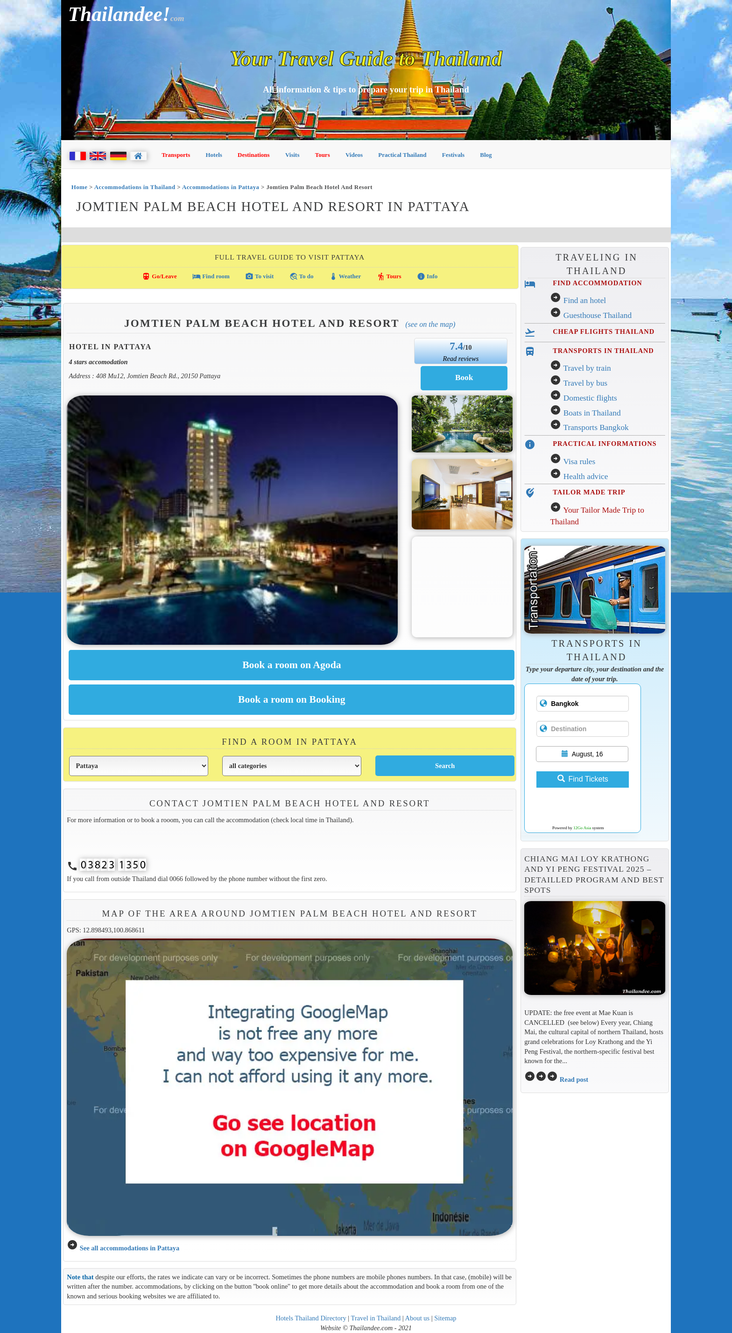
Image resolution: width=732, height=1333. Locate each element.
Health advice (585, 476)
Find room (211, 276)
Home (79, 186)
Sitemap (445, 1318)
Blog (486, 154)
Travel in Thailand (376, 1318)
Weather (345, 276)
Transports (176, 154)
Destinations (254, 154)
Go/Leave (159, 276)
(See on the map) (430, 324)
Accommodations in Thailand (135, 186)
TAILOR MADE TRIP (589, 492)
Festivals (453, 154)
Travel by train (587, 368)
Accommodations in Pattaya (221, 186)
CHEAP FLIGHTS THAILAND (604, 331)
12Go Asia (582, 827)
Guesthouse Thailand (597, 315)
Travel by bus (585, 383)
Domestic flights (590, 398)
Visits (292, 154)
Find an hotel (584, 300)
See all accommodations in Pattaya (129, 1248)
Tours (322, 154)
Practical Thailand (402, 154)
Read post (574, 1079)
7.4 (456, 346)
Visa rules (579, 461)
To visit (259, 276)
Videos (354, 154)
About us (417, 1318)
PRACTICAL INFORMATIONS (604, 443)
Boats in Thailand (592, 413)
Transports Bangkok (595, 427)
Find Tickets (582, 779)
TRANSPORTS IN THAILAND (603, 350)
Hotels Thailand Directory (310, 1318)
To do (301, 276)
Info (427, 276)
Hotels (214, 154)
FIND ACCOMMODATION (597, 283)
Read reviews (461, 358)
